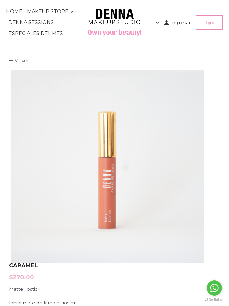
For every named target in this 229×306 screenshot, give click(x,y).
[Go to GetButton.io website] (214, 300)
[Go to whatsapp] (214, 288)
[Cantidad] (173, 125)
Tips (209, 22)
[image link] (114, 15)
